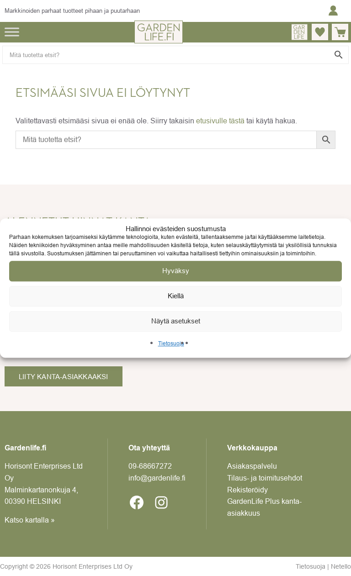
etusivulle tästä (220, 120)
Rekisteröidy (247, 490)
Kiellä (176, 296)
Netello (341, 566)
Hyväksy (175, 271)
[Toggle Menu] (12, 31)
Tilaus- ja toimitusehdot (264, 478)
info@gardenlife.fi (157, 478)
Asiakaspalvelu (252, 466)
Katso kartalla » (30, 520)
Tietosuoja (171, 343)
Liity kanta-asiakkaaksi (63, 376)
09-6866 (150, 466)
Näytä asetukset (175, 321)
